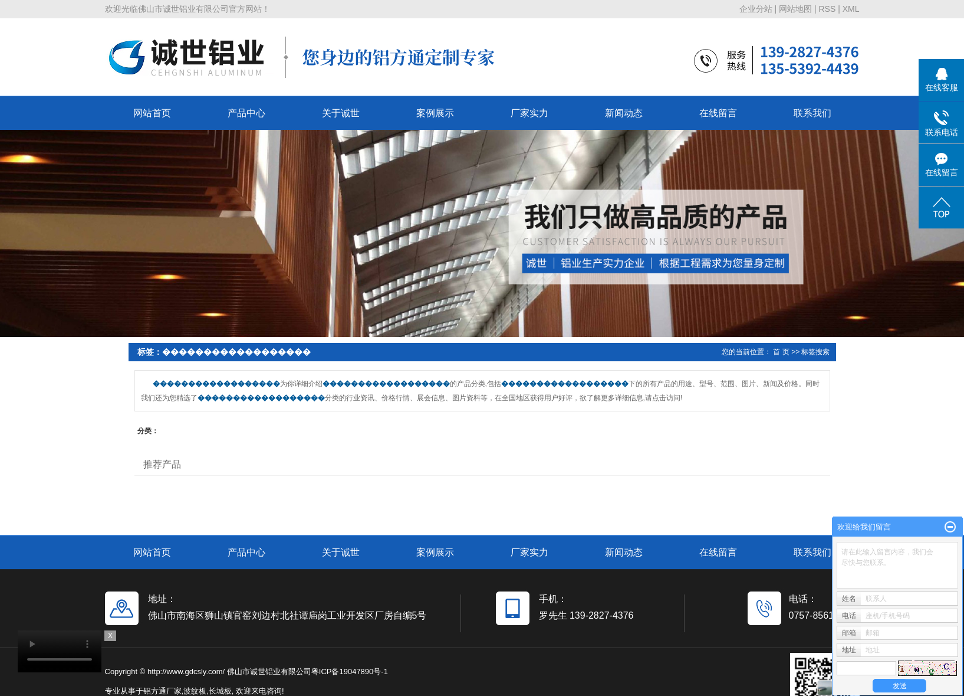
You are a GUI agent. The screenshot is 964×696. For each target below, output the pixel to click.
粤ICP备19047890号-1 (349, 671)
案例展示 (435, 113)
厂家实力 (529, 113)
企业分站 (755, 9)
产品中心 (246, 113)
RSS (826, 9)
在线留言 (718, 113)
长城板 (220, 691)
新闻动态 (624, 113)
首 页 (781, 352)
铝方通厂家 (162, 691)
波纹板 (194, 691)
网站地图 (795, 9)
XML (851, 9)
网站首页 (152, 113)
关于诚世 (341, 113)
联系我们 (812, 113)
